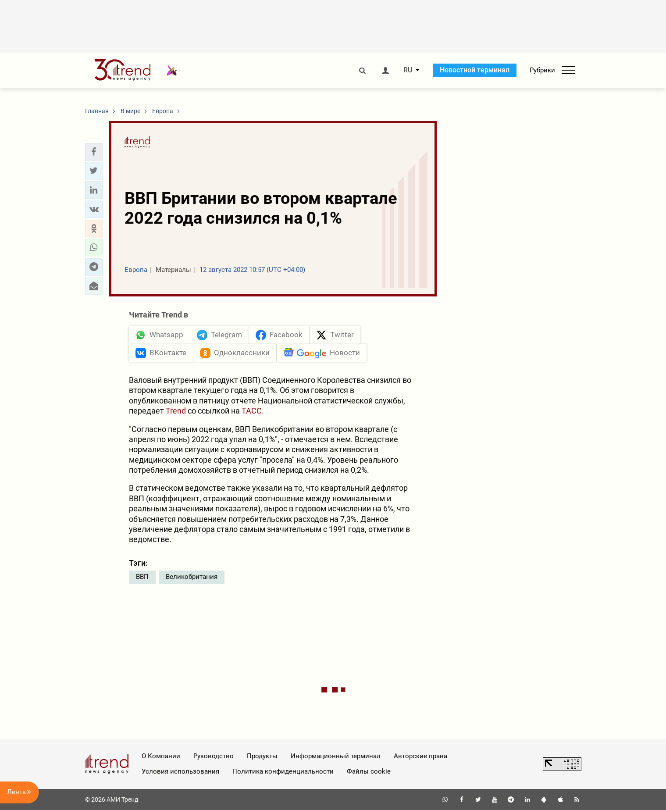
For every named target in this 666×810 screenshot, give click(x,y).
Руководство (213, 756)
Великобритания (191, 577)
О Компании (161, 756)
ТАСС (252, 410)
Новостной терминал (474, 70)
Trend (176, 410)
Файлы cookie (369, 771)
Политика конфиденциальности (283, 771)
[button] (94, 151)
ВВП (142, 577)
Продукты (262, 756)
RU (407, 70)
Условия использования (180, 771)
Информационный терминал (336, 756)
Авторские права (420, 756)
